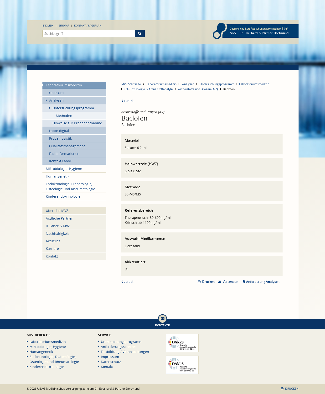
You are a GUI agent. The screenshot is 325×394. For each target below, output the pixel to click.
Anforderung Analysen (262, 282)
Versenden (230, 282)
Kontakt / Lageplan (87, 25)
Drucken (208, 282)
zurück (127, 101)
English (47, 25)
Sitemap (64, 25)
